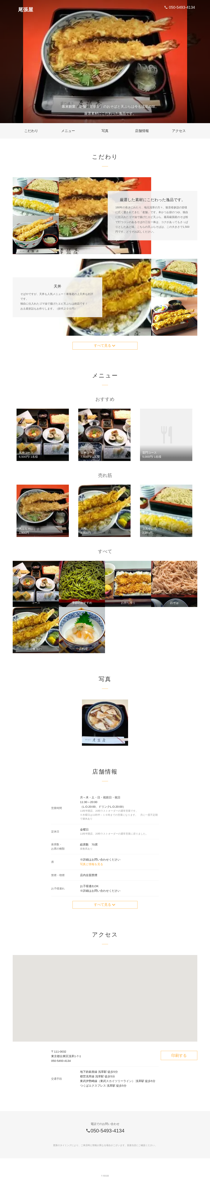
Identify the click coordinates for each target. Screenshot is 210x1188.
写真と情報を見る (91, 865)
